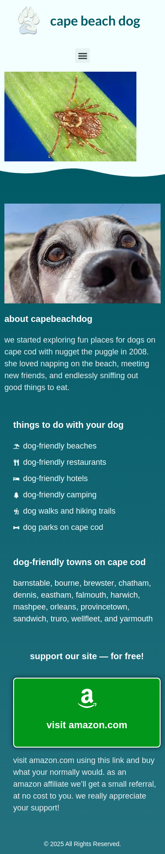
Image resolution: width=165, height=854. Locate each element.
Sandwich (29, 618)
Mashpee (29, 606)
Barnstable (31, 583)
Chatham (133, 583)
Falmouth (91, 595)
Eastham (56, 595)
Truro (59, 618)
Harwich (124, 595)
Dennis (25, 595)
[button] (82, 55)
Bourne (67, 583)
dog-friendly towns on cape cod (79, 562)
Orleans (63, 606)
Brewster (99, 583)
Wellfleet (85, 618)
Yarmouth (136, 618)
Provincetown (104, 606)
